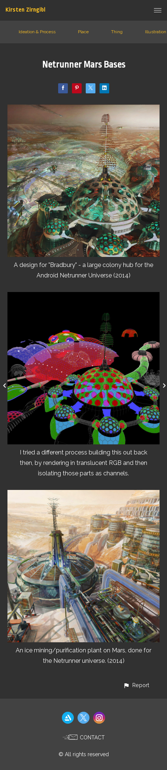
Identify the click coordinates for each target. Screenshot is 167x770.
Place (83, 31)
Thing (117, 31)
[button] (136, 685)
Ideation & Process (37, 31)
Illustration (155, 31)
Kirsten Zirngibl (25, 10)
